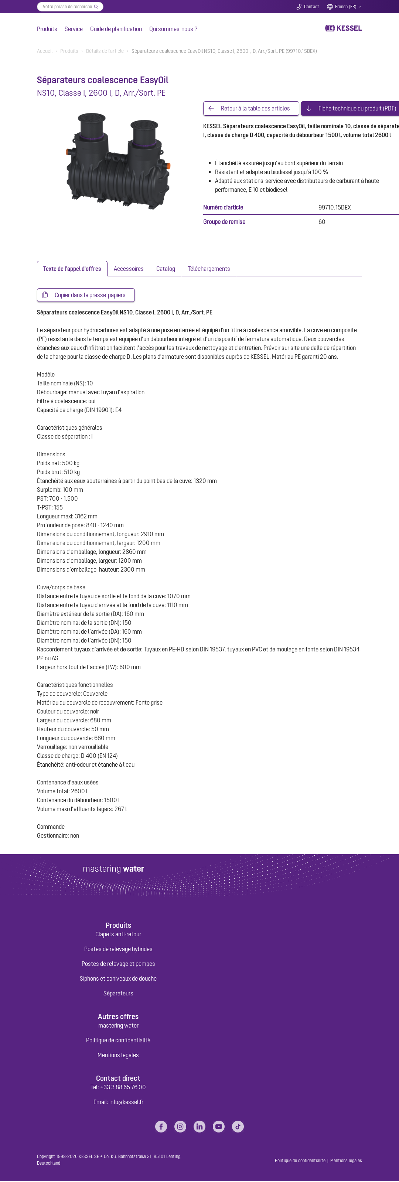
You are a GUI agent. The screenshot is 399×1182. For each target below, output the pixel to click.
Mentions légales (118, 1055)
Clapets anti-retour (118, 934)
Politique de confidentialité (118, 1041)
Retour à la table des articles (255, 108)
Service (74, 28)
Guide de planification (116, 28)
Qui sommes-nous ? (173, 28)
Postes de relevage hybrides (118, 949)
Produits (47, 28)
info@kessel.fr (126, 1102)
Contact (311, 6)
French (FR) (346, 6)
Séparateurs (118, 994)
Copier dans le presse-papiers (90, 295)
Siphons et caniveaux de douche (118, 979)
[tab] (72, 269)
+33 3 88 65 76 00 (123, 1087)
